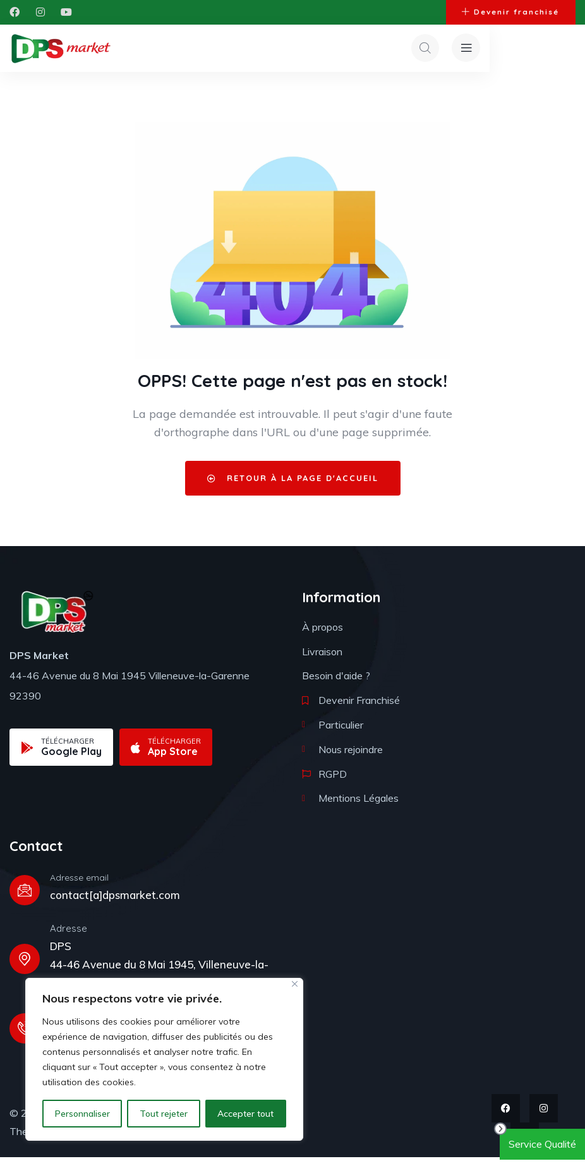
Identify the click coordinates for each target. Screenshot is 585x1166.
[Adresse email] (24, 899)
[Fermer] (295, 984)
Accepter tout (245, 1113)
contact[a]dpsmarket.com (115, 903)
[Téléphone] (24, 1037)
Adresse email (79, 886)
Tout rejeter (164, 1113)
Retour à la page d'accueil (292, 487)
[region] (164, 1059)
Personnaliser (82, 1113)
